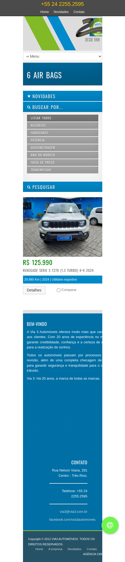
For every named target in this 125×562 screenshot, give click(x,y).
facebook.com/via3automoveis (72, 519)
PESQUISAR (41, 187)
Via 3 (73, 34)
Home (44, 12)
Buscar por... (45, 107)
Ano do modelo (43, 155)
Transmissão (41, 170)
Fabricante (39, 133)
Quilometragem (43, 147)
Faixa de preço (43, 162)
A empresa (55, 549)
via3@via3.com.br (73, 512)
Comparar (69, 290)
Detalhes (34, 290)
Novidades (61, 12)
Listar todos (41, 118)
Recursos (38, 125)
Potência (38, 140)
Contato (79, 12)
